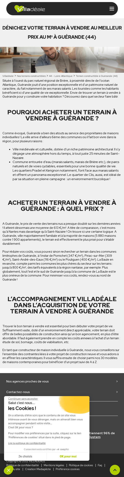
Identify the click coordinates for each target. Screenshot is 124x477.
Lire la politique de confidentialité (27, 443)
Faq (100, 465)
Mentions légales (54, 465)
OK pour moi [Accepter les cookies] (68, 456)
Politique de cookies (81, 465)
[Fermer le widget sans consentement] (23, 399)
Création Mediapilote (38, 469)
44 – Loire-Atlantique (61, 76)
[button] (8, 470)
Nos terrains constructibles (31, 76)
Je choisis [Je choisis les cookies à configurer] (25, 456)
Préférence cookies (67, 469)
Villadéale (8, 76)
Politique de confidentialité (22, 465)
